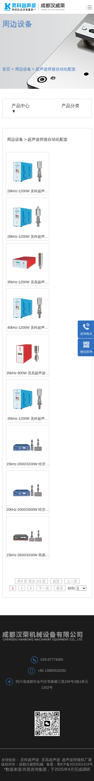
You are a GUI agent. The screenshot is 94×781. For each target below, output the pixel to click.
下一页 (44, 588)
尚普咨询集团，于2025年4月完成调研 (56, 769)
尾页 (59, 588)
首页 (6, 69)
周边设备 (23, 69)
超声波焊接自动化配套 (56, 69)
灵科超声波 (30, 760)
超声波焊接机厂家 (77, 760)
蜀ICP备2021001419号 (75, 764)
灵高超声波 (50, 760)
